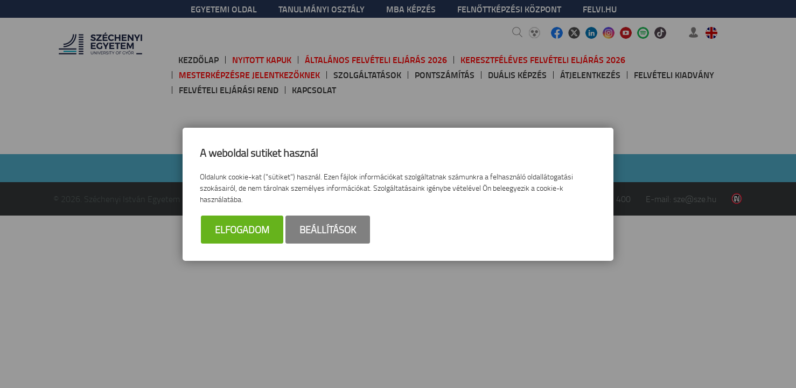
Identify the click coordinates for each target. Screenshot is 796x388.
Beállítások (327, 229)
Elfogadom (242, 229)
